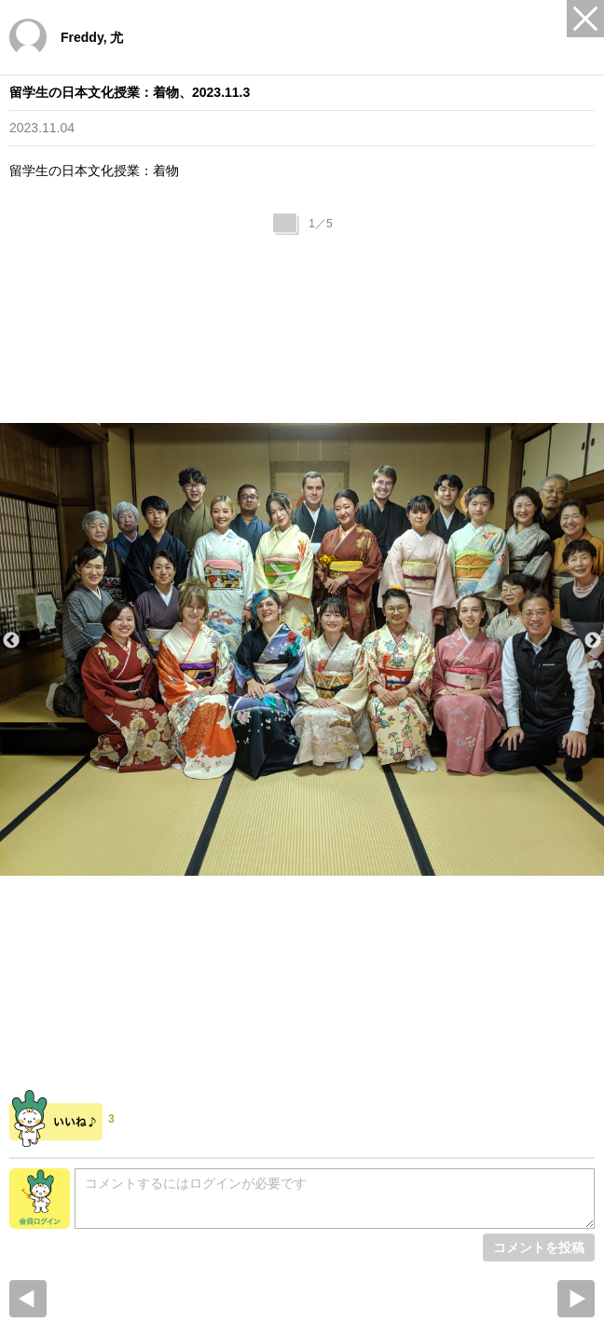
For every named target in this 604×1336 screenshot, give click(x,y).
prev (28, 1298)
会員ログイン (39, 1198)
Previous (11, 641)
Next (592, 641)
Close (585, 18)
